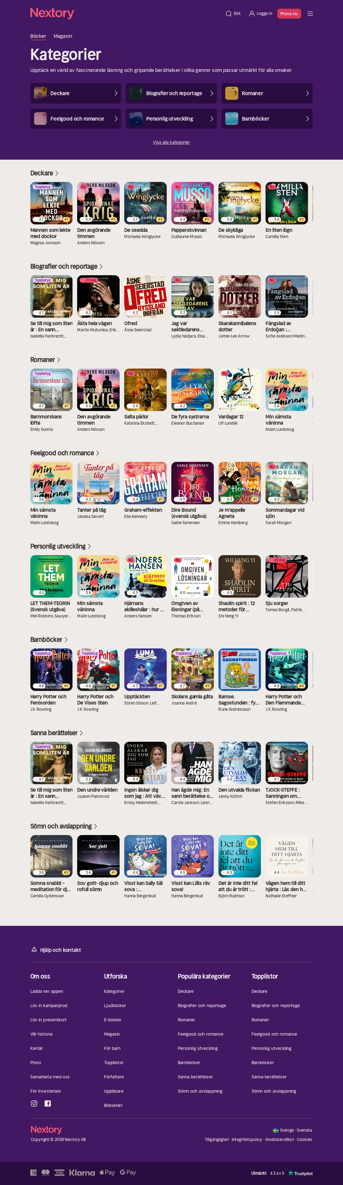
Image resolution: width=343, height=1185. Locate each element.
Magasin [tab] (63, 36)
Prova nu (289, 13)
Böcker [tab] (38, 36)
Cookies (304, 1139)
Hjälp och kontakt (55, 949)
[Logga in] (260, 13)
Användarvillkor (279, 1139)
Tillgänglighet (217, 1139)
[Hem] (126, 13)
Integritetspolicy (247, 1139)
